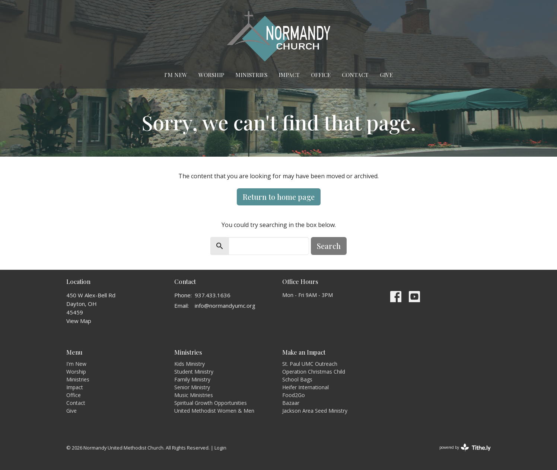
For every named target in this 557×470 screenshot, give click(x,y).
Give (386, 75)
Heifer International (305, 387)
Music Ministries (193, 395)
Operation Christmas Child (313, 371)
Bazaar (290, 402)
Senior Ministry (192, 387)
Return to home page (279, 197)
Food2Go (293, 395)
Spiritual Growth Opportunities (210, 402)
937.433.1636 (212, 295)
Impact (289, 75)
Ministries (251, 75)
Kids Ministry (189, 363)
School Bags (297, 379)
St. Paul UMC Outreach (309, 363)
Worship (211, 75)
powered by (465, 447)
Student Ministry (193, 371)
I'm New (175, 75)
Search (329, 246)
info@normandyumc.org (225, 305)
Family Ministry (192, 379)
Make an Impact (303, 352)
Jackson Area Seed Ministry (314, 410)
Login (220, 447)
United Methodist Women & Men (214, 410)
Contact (355, 75)
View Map (78, 320)
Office (321, 75)
